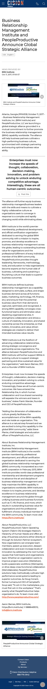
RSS (25, 682)
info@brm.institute (12, 610)
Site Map (18, 682)
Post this (23, 194)
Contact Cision (23, 660)
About (23, 664)
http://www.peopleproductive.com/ (20, 597)
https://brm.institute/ (13, 518)
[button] (37, 4)
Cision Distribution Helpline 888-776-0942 (23, 673)
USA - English (8, 55)
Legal (10, 682)
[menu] (3, 4)
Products (23, 662)
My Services (23, 667)
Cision (27, 685)
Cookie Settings (34, 682)
